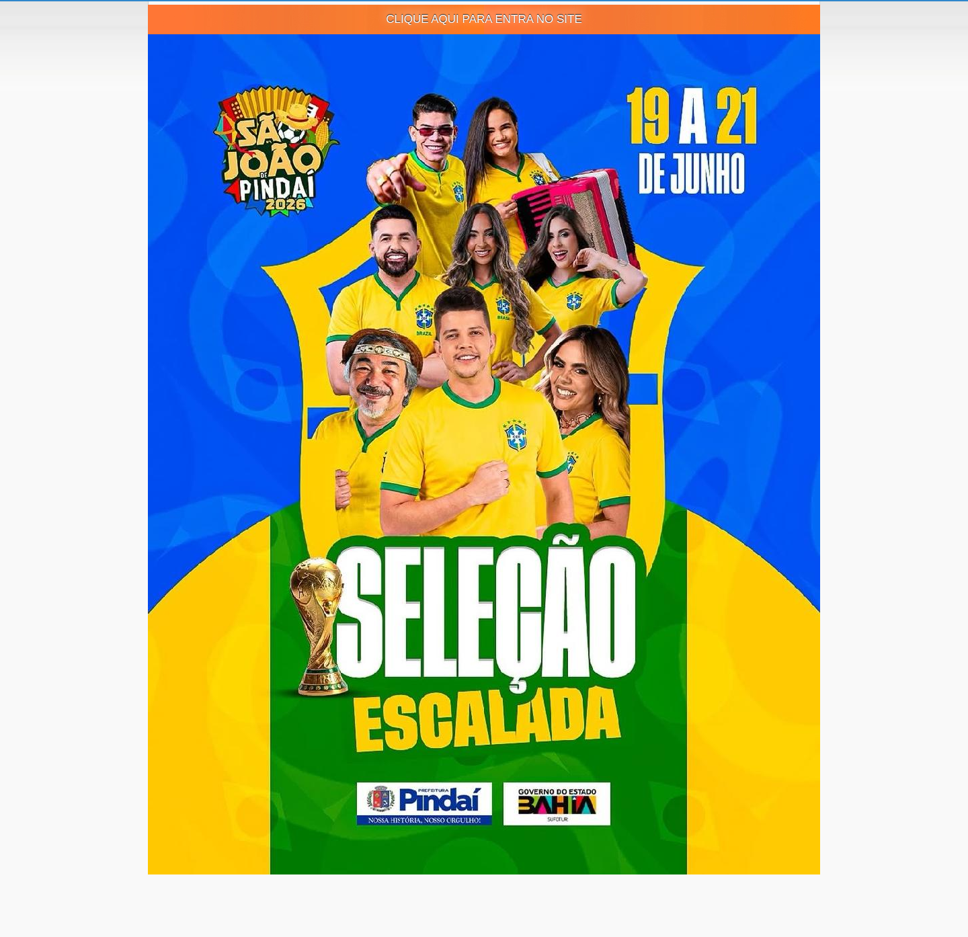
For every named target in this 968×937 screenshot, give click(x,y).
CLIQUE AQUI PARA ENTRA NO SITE (484, 19)
